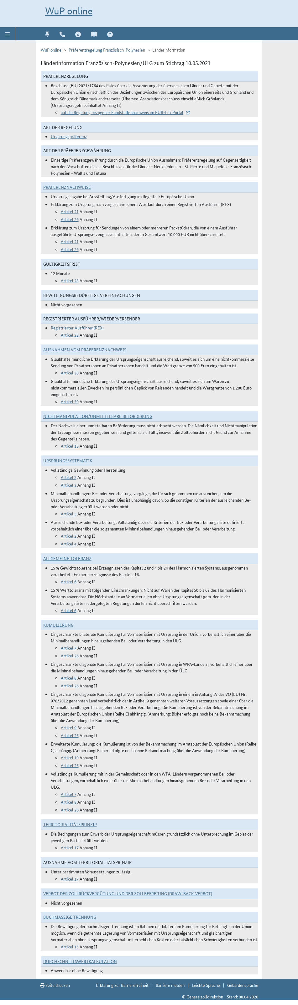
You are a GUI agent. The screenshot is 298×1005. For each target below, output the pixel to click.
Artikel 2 (68, 477)
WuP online (68, 11)
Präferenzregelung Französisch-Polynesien (107, 50)
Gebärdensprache (242, 985)
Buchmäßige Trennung (69, 917)
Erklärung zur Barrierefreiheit (122, 985)
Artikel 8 (68, 678)
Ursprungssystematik (67, 460)
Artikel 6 (68, 581)
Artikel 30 (70, 372)
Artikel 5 (68, 513)
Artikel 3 (68, 485)
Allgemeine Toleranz (67, 558)
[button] (7, 33)
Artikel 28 (70, 280)
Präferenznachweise (67, 187)
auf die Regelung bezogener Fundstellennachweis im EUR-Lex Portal (122, 112)
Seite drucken (55, 985)
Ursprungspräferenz (69, 136)
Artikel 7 (68, 648)
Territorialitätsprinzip (70, 824)
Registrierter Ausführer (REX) (77, 327)
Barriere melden (170, 985)
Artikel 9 (68, 727)
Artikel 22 (70, 335)
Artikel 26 (70, 219)
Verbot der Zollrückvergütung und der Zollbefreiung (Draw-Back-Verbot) (127, 893)
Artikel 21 (70, 211)
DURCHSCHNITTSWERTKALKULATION (80, 961)
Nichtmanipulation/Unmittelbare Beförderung (97, 416)
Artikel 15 (70, 946)
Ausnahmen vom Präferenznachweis (84, 349)
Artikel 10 (70, 757)
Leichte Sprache (206, 985)
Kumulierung (58, 625)
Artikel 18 (70, 446)
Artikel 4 (68, 543)
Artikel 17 (70, 847)
